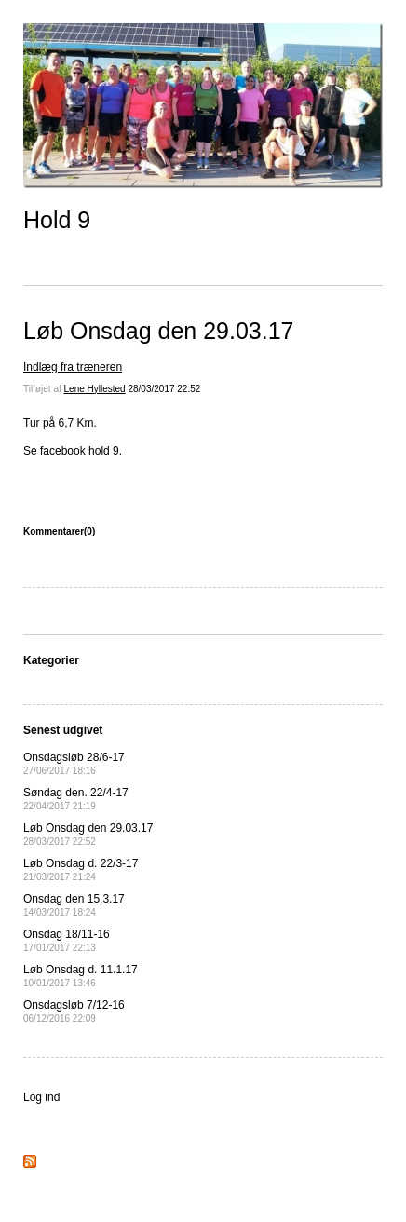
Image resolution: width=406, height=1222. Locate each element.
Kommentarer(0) (59, 531)
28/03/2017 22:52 (164, 389)
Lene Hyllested (95, 389)
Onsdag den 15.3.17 (74, 904)
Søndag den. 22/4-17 (76, 798)
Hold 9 (56, 220)
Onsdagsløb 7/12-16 (74, 1011)
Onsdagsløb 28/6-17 (74, 763)
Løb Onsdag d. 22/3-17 (80, 869)
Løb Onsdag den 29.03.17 (158, 331)
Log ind (41, 1097)
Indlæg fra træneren (72, 366)
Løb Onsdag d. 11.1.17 (80, 975)
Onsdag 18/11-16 (66, 940)
